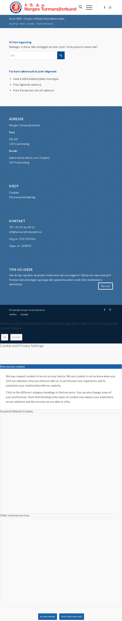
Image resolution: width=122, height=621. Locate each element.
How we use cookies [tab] (12, 366)
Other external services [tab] (14, 515)
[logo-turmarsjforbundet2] (50, 7)
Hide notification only (71, 616)
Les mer (16, 337)
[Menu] (87, 7)
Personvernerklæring (22, 197)
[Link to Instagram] (110, 7)
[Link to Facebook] (104, 7)
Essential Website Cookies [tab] (16, 411)
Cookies (14, 192)
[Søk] (78, 7)
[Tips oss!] (105, 286)
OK (4, 337)
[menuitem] (78, 7)
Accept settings (47, 616)
